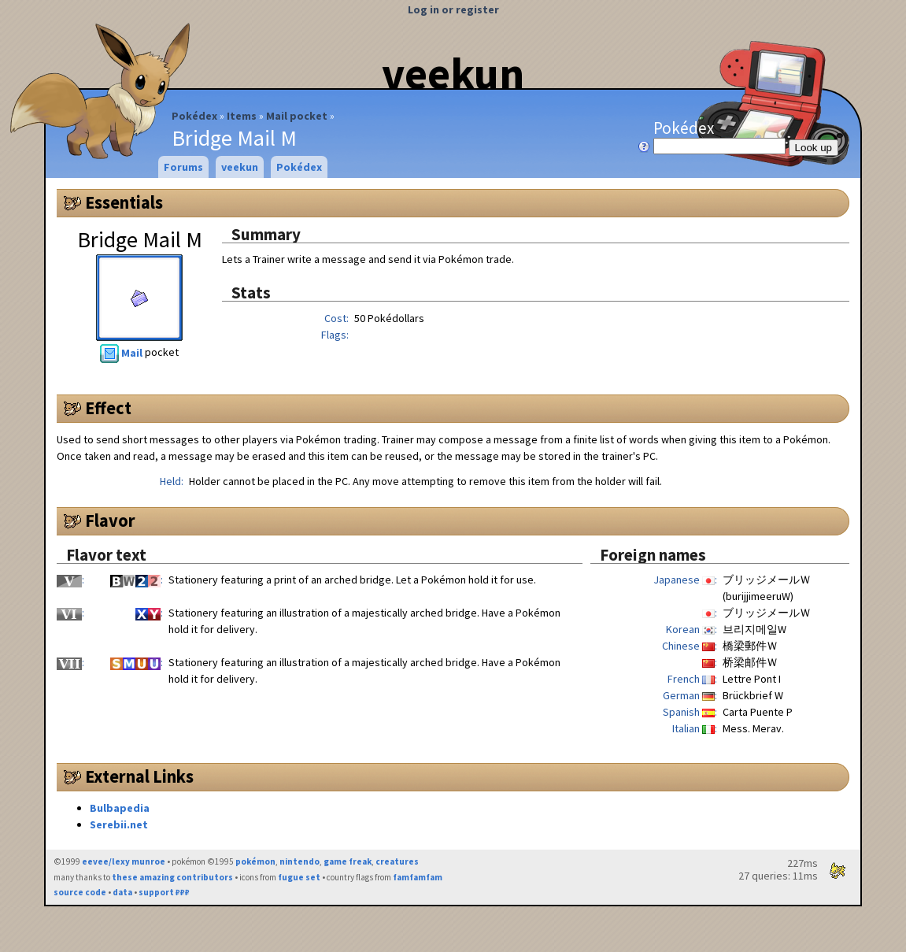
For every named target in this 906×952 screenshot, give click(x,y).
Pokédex (194, 116)
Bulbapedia (120, 808)
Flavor (110, 520)
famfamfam (417, 877)
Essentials (124, 202)
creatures (397, 861)
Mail (122, 353)
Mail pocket (296, 116)
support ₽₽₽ (164, 892)
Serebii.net (119, 824)
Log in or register (453, 9)
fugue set (299, 877)
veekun (453, 73)
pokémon (255, 861)
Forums (183, 167)
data (122, 892)
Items (242, 116)
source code (80, 892)
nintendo (299, 861)
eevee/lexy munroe (123, 861)
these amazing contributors (172, 877)
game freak (348, 861)
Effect (108, 408)
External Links (139, 776)
